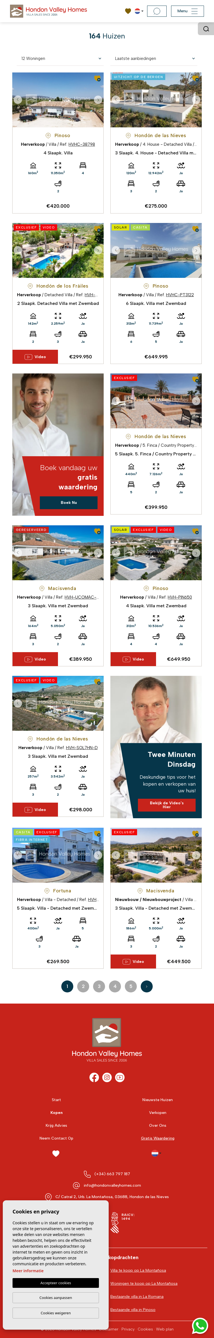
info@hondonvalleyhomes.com (112, 1185)
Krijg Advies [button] (56, 1125)
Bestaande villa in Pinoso (132, 1309)
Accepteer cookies (55, 1282)
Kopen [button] (56, 1112)
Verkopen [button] (157, 1112)
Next (98, 99)
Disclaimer (108, 1329)
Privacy (128, 1329)
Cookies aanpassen (56, 1297)
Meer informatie (28, 1270)
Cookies (145, 1329)
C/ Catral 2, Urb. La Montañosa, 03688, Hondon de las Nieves (112, 1196)
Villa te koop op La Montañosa (138, 1270)
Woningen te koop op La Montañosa (143, 1283)
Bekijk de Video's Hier (167, 805)
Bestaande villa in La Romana (137, 1296)
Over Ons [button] (157, 1125)
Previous (17, 99)
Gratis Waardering (157, 1138)
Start (56, 1099)
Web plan (165, 1329)
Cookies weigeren (56, 1312)
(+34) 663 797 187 (112, 1174)
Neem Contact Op (56, 1138)
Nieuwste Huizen (157, 1099)
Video (35, 357)
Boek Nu (69, 502)
